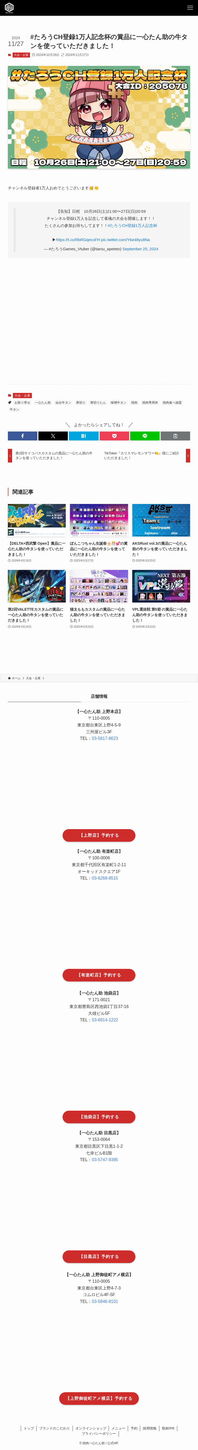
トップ (29, 1428)
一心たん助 (43, 402)
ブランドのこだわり (54, 1428)
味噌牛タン (118, 402)
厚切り (80, 402)
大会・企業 (21, 54)
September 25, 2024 (140, 249)
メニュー (118, 1428)
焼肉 (134, 402)
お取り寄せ (22, 402)
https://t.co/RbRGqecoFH (78, 239)
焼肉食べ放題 (172, 402)
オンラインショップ (90, 1428)
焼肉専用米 (150, 402)
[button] (22, 436)
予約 (134, 1428)
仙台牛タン (63, 402)
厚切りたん (98, 402)
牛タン (14, 409)
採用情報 (149, 1428)
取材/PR (168, 1428)
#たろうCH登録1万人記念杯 (132, 225)
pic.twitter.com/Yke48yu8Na (125, 239)
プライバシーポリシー (99, 1434)
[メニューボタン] (190, 8)
